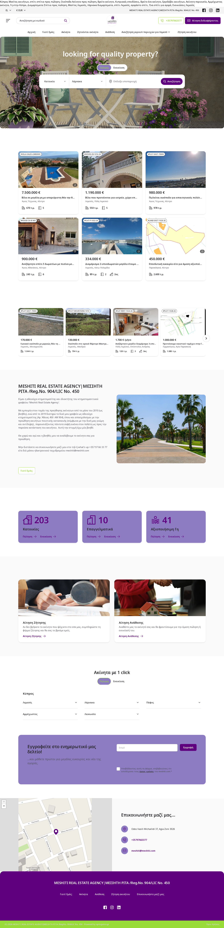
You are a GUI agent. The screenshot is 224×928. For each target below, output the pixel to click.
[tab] (104, 681)
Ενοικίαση (48, 536)
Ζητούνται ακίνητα (87, 32)
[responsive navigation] (8, 20)
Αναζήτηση (171, 81)
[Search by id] (65, 20)
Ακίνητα (65, 32)
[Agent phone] (171, 20)
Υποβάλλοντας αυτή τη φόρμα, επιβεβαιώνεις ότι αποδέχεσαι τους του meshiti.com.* (146, 770)
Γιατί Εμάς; (48, 32)
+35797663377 (139, 839)
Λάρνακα (112, 702)
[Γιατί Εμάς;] (26, 470)
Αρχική (31, 32)
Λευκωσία (112, 714)
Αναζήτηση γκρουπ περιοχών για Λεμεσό (146, 32)
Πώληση (30, 536)
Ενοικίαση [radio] (118, 67)
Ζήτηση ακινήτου (187, 32)
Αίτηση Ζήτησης (34, 636)
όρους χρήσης (146, 771)
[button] (56, 832)
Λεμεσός (50, 702)
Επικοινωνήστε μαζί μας (150, 894)
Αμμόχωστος (50, 714)
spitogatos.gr (102, 924)
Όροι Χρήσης (212, 924)
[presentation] (138, 759)
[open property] (48, 182)
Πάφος (173, 702)
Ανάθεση (110, 32)
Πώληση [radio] (104, 67)
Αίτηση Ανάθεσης (131, 636)
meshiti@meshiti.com (77, 450)
